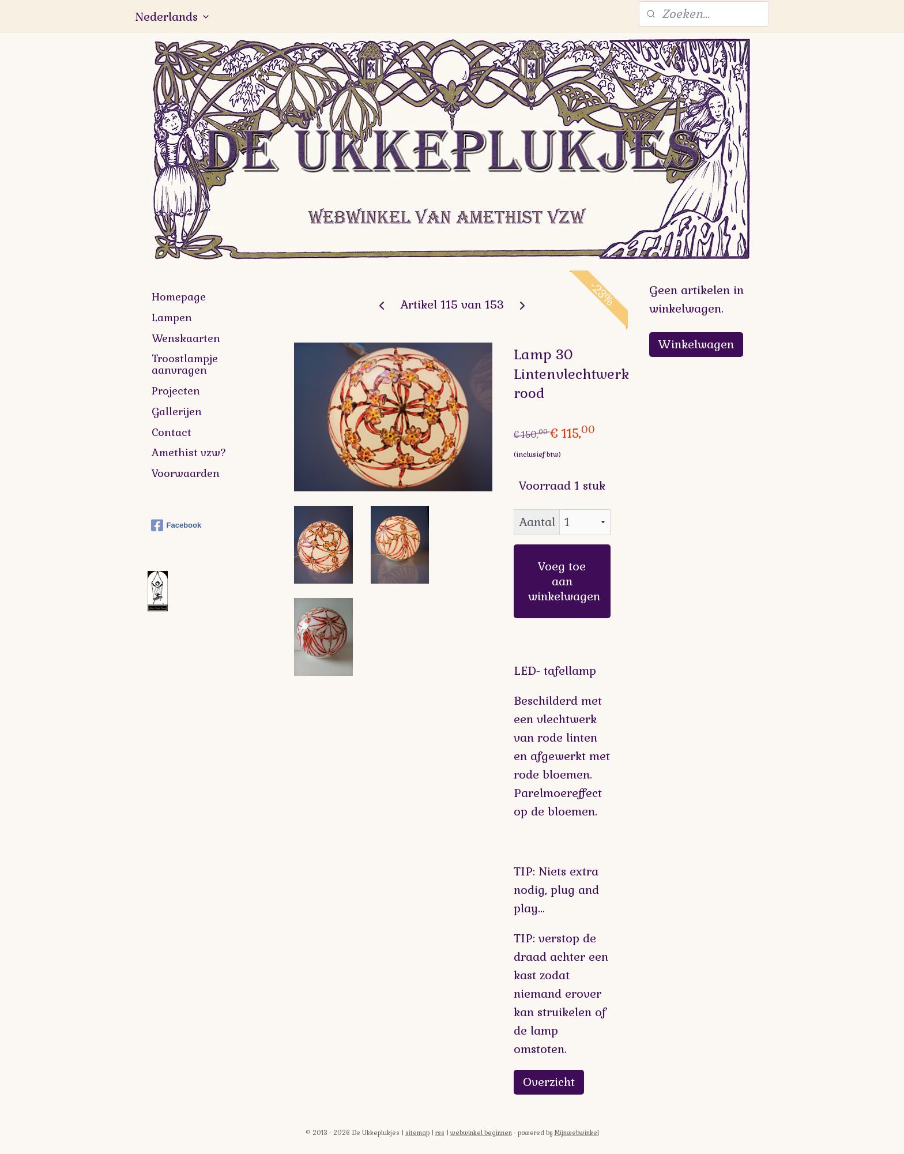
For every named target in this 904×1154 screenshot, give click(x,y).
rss (440, 1133)
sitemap (417, 1133)
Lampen (172, 317)
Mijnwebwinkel (577, 1133)
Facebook (176, 525)
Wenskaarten (186, 338)
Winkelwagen (696, 344)
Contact (171, 432)
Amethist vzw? (189, 452)
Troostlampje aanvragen (185, 364)
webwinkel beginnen (481, 1133)
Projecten (176, 390)
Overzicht (549, 1081)
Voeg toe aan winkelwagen (564, 581)
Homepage (179, 296)
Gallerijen (177, 411)
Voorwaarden (186, 473)
